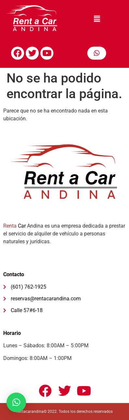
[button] (96, 19)
